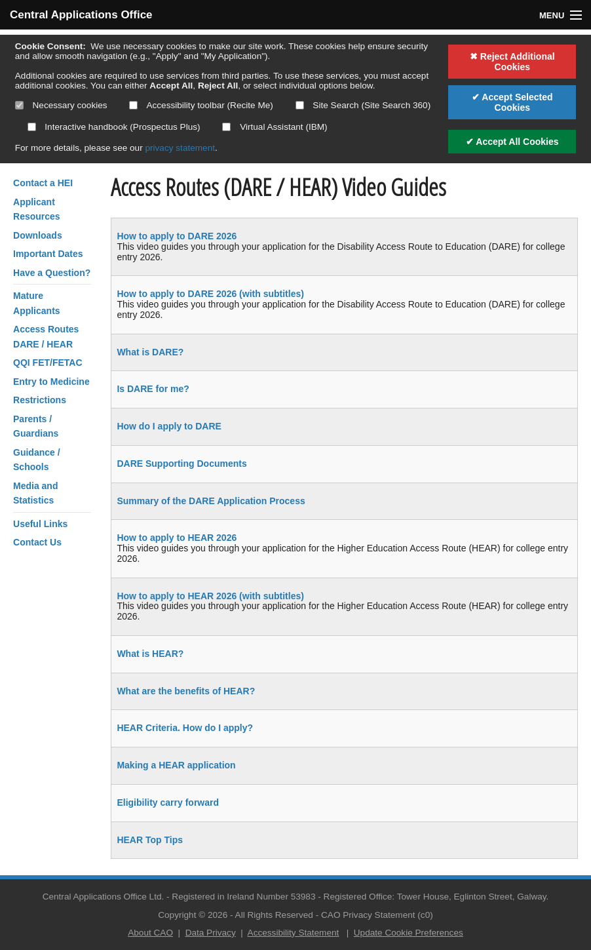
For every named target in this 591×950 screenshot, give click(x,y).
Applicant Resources (36, 209)
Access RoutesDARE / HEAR (46, 336)
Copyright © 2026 (192, 915)
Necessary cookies (61, 105)
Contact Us (37, 542)
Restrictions (39, 400)
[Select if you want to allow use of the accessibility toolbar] (133, 105)
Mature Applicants (36, 302)
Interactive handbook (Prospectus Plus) (114, 127)
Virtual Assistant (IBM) (274, 127)
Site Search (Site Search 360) (363, 105)
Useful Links (40, 524)
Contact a (43, 183)
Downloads (37, 235)
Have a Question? (51, 272)
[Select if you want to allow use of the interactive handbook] (32, 127)
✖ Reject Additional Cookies (512, 61)
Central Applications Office (81, 15)
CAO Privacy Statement (368, 915)
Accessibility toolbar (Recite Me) (201, 105)
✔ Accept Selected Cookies (512, 102)
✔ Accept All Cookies (512, 141)
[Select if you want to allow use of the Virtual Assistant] (226, 127)
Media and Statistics (35, 493)
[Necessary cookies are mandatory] (19, 105)
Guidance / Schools (36, 459)
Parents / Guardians (35, 426)
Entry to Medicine (51, 381)
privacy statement (180, 148)
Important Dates (48, 253)
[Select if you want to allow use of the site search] (300, 105)
